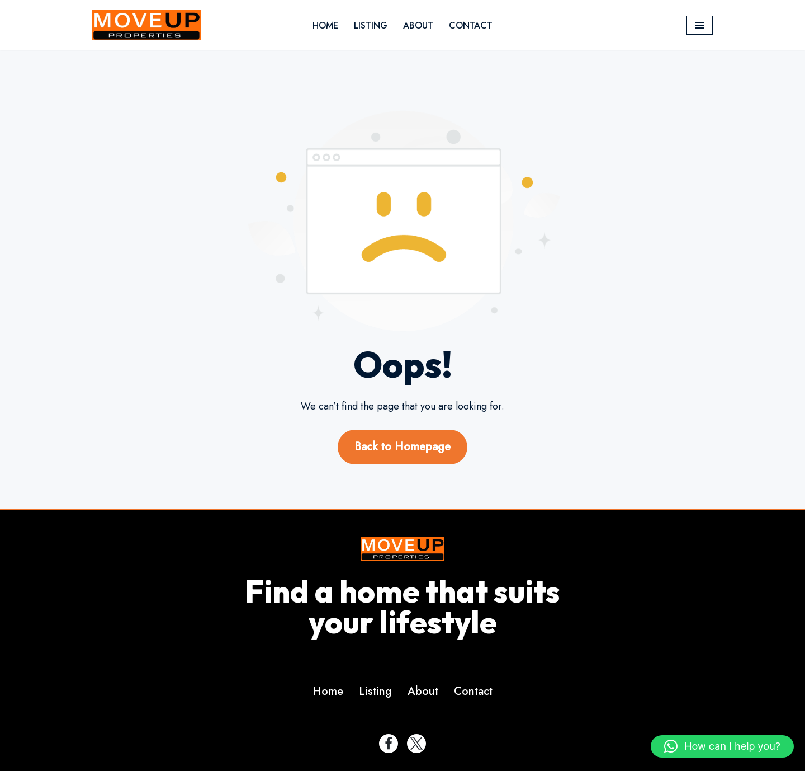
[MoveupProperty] (146, 25)
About (418, 25)
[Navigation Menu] (699, 25)
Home (325, 25)
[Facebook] (388, 743)
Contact (471, 25)
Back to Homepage (402, 447)
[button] (722, 746)
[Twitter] (416, 743)
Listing (370, 25)
